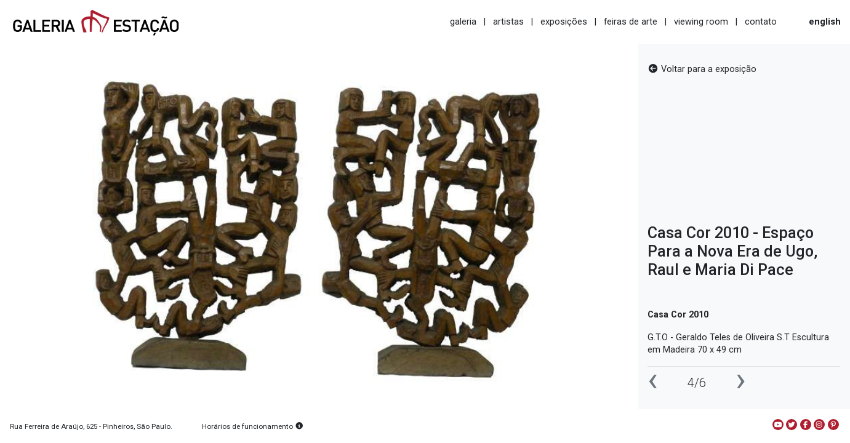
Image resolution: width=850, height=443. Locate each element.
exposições (563, 21)
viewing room (701, 21)
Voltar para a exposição (702, 69)
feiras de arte (630, 21)
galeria (463, 21)
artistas (508, 21)
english (825, 21)
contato (761, 21)
